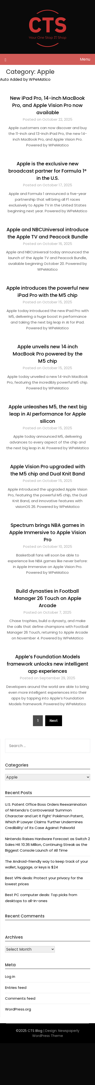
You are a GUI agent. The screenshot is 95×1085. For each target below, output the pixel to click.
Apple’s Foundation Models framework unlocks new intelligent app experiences (47, 663)
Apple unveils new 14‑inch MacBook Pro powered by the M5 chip (47, 353)
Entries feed (15, 987)
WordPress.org (18, 1009)
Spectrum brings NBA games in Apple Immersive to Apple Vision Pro (47, 532)
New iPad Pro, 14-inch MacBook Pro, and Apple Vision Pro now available (47, 105)
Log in (10, 976)
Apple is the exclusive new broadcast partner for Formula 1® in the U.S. (47, 170)
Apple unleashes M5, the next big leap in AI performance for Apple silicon (47, 413)
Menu (85, 59)
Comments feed (20, 998)
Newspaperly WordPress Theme (55, 1033)
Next (54, 720)
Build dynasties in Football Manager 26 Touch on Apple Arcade (47, 598)
